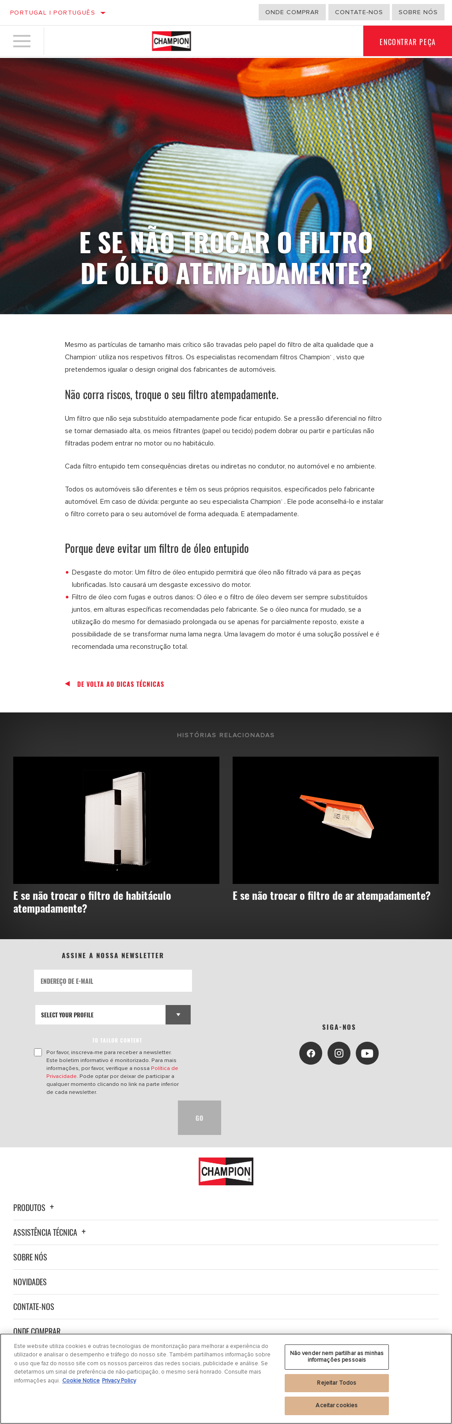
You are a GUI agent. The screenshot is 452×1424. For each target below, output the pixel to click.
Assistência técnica (50, 1232)
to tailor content (117, 1040)
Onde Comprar (36, 1331)
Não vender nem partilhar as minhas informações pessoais (337, 1357)
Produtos (34, 1207)
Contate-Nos (359, 12)
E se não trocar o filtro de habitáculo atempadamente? (95, 902)
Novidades (30, 1281)
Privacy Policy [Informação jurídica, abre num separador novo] (119, 1380)
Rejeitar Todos (336, 1382)
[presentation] (101, 1118)
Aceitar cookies (337, 1405)
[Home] (171, 41)
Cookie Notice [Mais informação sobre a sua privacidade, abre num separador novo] (81, 1380)
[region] (226, 1378)
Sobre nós (418, 12)
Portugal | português (52, 12)
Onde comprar (292, 12)
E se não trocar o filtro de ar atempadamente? (295, 902)
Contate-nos (33, 1306)
